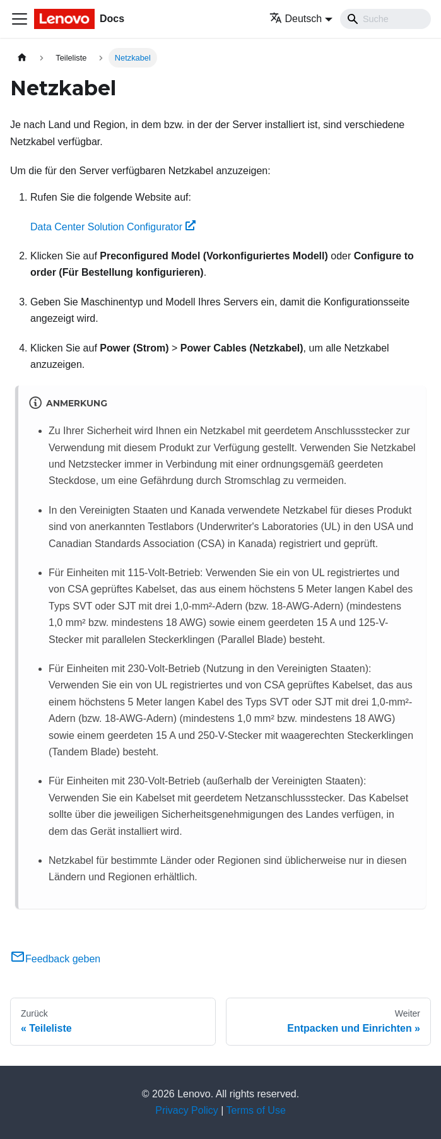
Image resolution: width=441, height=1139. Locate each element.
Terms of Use (256, 1110)
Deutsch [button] (295, 18)
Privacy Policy (186, 1110)
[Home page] (22, 58)
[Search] (385, 19)
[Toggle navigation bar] (19, 18)
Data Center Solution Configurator (113, 226)
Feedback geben (55, 958)
